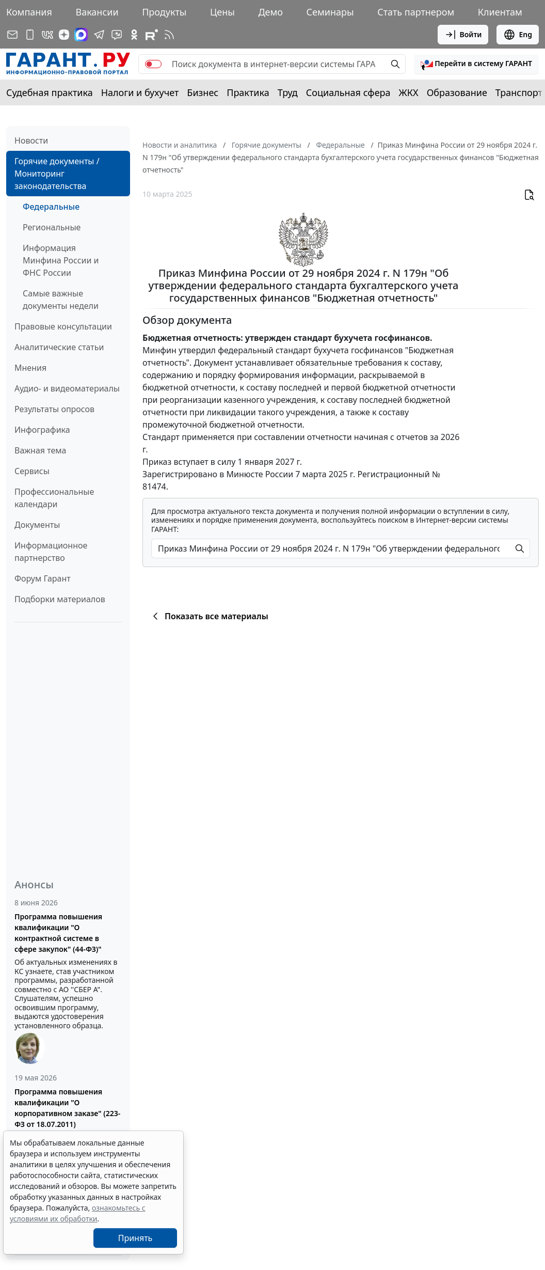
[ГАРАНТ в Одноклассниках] (134, 34)
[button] (476, 64)
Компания (29, 12)
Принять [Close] (135, 1238)
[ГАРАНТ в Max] (81, 34)
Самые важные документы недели (61, 299)
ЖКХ (409, 92)
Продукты (164, 12)
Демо (270, 12)
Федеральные (51, 206)
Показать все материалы (208, 616)
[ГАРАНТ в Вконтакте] (47, 34)
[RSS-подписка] (169, 34)
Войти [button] (463, 34)
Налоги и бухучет (140, 92)
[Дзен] (64, 34)
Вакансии (96, 12)
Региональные (52, 227)
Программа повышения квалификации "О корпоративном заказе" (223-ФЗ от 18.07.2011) (67, 1108)
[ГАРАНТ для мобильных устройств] (30, 34)
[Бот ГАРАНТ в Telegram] (116, 34)
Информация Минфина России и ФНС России (61, 260)
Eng (517, 34)
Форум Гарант (42, 578)
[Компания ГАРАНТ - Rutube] (152, 34)
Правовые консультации (63, 326)
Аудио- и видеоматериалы (67, 388)
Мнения (30, 367)
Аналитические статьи (59, 347)
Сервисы (32, 471)
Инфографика (42, 429)
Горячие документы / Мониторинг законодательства (57, 173)
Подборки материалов (59, 599)
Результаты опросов (54, 409)
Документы (37, 524)
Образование (457, 92)
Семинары (330, 12)
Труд (288, 92)
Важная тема (40, 450)
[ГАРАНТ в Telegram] (99, 34)
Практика (248, 92)
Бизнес (202, 92)
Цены (222, 12)
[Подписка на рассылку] (12, 34)
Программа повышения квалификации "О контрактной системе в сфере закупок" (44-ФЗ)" (58, 933)
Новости (31, 140)
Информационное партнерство (50, 551)
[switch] (153, 64)
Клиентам (500, 12)
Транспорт (518, 92)
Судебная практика (49, 92)
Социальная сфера (348, 92)
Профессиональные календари (54, 498)
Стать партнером (415, 12)
